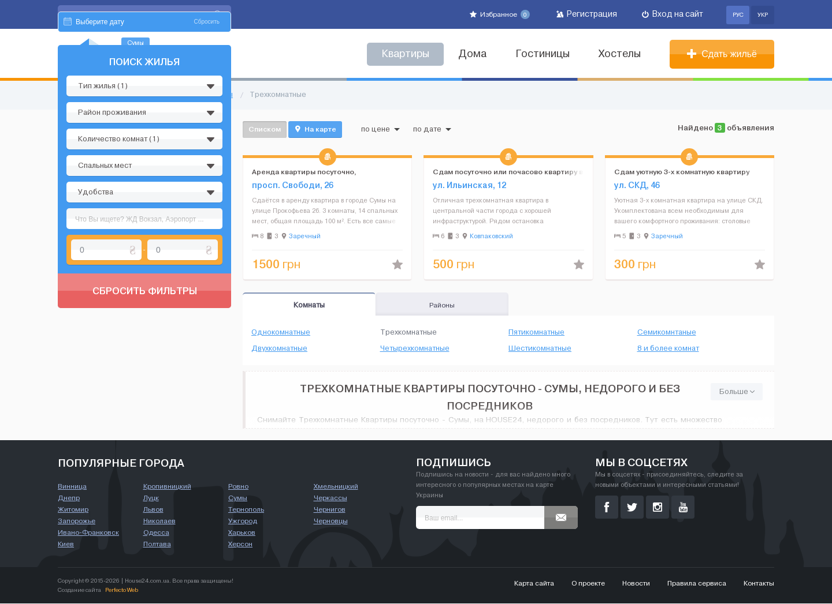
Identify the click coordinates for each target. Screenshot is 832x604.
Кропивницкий (167, 487)
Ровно (238, 487)
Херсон (240, 544)
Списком (264, 129)
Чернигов (330, 510)
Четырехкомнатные (415, 348)
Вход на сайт (672, 14)
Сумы (237, 498)
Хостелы (620, 54)
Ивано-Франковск (88, 533)
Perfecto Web (121, 590)
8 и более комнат (668, 348)
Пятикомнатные (536, 332)
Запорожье (76, 521)
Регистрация (586, 14)
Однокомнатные (280, 332)
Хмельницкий (336, 487)
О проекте (588, 584)
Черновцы (331, 521)
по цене (380, 129)
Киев (66, 544)
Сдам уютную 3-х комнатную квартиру (681, 171)
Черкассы (330, 498)
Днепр (69, 498)
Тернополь (246, 510)
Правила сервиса (696, 584)
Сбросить (207, 131)
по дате (432, 129)
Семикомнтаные (666, 332)
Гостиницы (542, 54)
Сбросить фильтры (144, 400)
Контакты (759, 584)
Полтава (157, 544)
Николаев (159, 521)
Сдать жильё (722, 54)
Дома (472, 54)
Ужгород (242, 521)
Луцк (151, 498)
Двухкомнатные (279, 348)
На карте (315, 129)
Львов (153, 510)
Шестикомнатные (539, 348)
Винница (72, 487)
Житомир (73, 510)
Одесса (156, 533)
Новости (636, 584)
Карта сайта (534, 584)
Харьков (241, 533)
